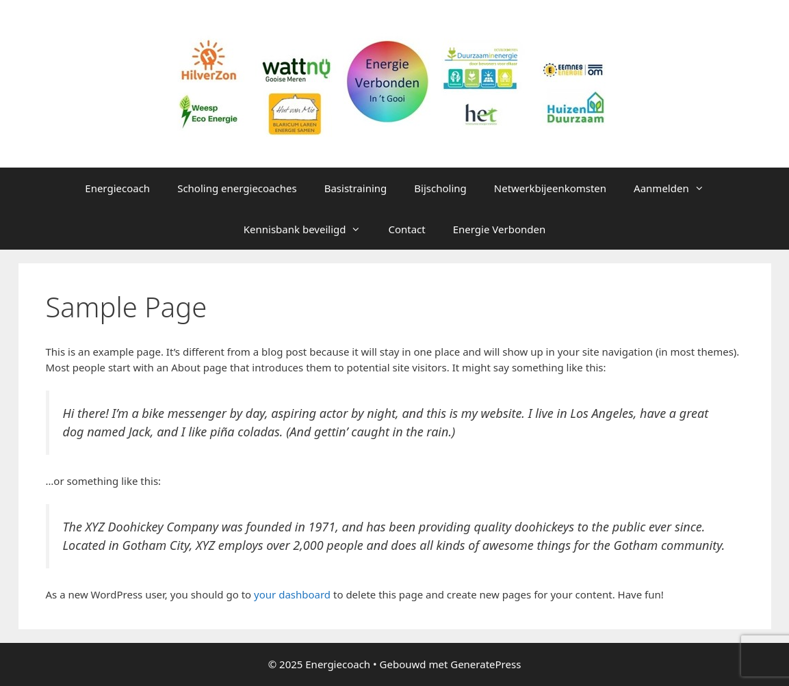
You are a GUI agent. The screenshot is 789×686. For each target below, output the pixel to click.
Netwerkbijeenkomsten (550, 188)
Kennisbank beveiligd (309, 229)
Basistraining (355, 188)
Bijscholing (440, 188)
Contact (406, 229)
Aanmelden (676, 188)
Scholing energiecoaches (237, 188)
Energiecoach (117, 188)
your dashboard (292, 594)
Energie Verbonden (499, 229)
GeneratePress (485, 664)
